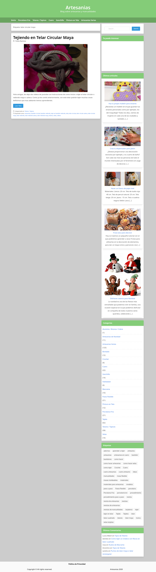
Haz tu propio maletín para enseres (122, 103)
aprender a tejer (119, 451)
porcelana (132, 488)
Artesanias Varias (88, 20)
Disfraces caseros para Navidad (122, 298)
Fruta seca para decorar (122, 233)
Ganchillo (60, 20)
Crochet (105, 359)
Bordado (105, 351)
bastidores (108, 459)
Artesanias (78, 7)
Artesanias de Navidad (111, 336)
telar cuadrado (109, 518)
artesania (131, 451)
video (55, 115)
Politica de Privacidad (77, 564)
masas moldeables (111, 480)
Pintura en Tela (72, 20)
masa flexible (122, 476)
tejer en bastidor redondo (58, 113)
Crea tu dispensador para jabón (122, 148)
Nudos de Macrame (116, 545)
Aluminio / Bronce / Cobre (112, 329)
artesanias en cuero (121, 455)
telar (67, 113)
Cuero (51, 20)
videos (59, 115)
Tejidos (126, 514)
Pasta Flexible (107, 396)
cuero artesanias (110, 472)
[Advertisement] (122, 55)
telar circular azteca (82, 113)
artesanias (27, 113)
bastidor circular (35, 113)
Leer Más (18, 106)
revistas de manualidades (113, 509)
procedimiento (135, 493)
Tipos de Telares (121, 536)
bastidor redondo (45, 113)
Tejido (104, 419)
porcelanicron (122, 493)
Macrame (106, 389)
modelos (129, 484)
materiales (124, 480)
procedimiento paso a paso (114, 497)
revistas (125, 501)
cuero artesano (124, 472)
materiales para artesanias (113, 484)
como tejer (108, 468)
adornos (107, 451)
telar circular (72, 113)
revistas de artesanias (112, 505)
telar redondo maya (42, 115)
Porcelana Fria (24, 20)
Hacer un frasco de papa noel (122, 188)
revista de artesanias (111, 501)
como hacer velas (129, 463)
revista (129, 497)
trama (138, 518)
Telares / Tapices (39, 20)
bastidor (135, 455)
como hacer (118, 459)
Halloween (106, 382)
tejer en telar (108, 514)
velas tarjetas (109, 522)
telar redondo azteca (31, 115)
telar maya (129, 518)
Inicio (13, 20)
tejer (137, 509)
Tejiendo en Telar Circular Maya (43, 37)
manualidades (109, 476)
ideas (135, 472)
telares (51, 115)
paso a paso (108, 488)
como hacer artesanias (112, 463)
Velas (104, 434)
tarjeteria (128, 509)
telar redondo (20, 115)
